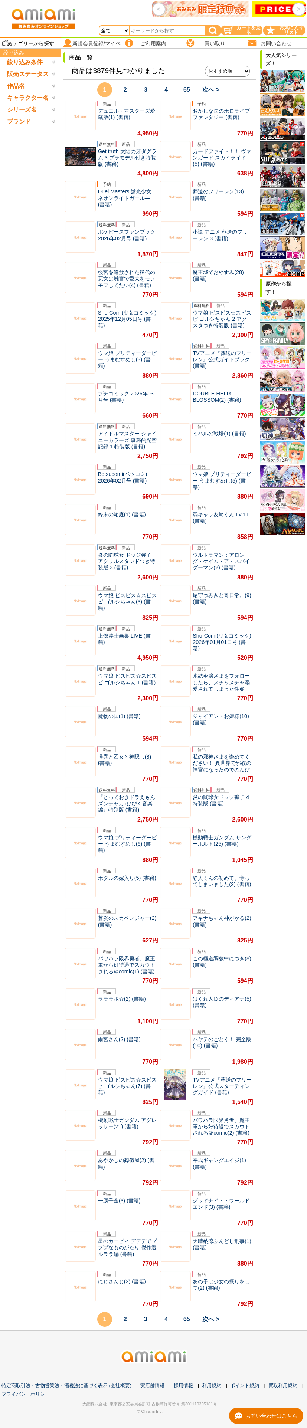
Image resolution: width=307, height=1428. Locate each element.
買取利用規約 (282, 1385)
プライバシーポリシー (25, 1394)
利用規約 (211, 1385)
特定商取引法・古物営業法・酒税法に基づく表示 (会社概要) (66, 1385)
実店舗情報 (152, 1385)
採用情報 (183, 1385)
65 (186, 89)
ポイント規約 (244, 1385)
